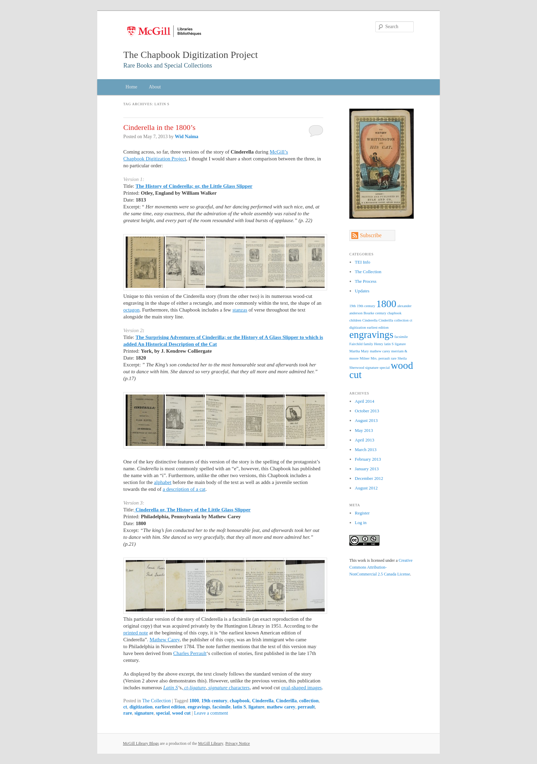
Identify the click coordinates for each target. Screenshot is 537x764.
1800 (194, 700)
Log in (360, 522)
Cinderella (263, 700)
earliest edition (170, 707)
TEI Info (362, 262)
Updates (362, 290)
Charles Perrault (190, 653)
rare (127, 713)
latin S (239, 707)
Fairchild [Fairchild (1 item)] (355, 344)
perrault (306, 707)
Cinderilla (286, 700)
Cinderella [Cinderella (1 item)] (369, 320)
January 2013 (367, 468)
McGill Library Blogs (141, 743)
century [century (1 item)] (380, 313)
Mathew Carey (165, 639)
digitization (141, 707)
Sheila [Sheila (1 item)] (402, 358)
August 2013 (366, 420)
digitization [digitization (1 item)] (357, 327)
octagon (131, 310)
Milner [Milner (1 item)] (365, 358)
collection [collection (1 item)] (401, 320)
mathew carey (281, 707)
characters (228, 687)
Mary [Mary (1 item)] (365, 351)
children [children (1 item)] (355, 320)
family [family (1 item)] (368, 344)
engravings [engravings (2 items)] (371, 334)
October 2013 (367, 410)
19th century (214, 700)
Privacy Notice (237, 743)
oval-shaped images (301, 687)
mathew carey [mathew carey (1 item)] (380, 351)
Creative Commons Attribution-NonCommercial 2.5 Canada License (381, 567)
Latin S (170, 687)
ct (125, 707)
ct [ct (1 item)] (411, 320)
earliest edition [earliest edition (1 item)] (378, 327)
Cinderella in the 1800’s (159, 127)
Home (131, 86)
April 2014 (364, 401)
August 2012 (366, 487)
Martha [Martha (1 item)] (354, 351)
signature (143, 713)
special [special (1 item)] (384, 367)
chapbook (240, 700)
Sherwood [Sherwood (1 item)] (356, 367)
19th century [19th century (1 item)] (366, 306)
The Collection (156, 700)
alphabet (163, 482)
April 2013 (364, 439)
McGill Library (210, 743)
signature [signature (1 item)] (371, 367)
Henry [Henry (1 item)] (378, 344)
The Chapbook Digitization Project (190, 54)
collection (309, 700)
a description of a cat (184, 489)
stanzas (240, 310)
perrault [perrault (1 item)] (384, 358)
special (163, 713)
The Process (365, 281)
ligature (256, 707)
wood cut (181, 713)
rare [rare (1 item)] (394, 358)
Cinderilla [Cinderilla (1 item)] (385, 320)
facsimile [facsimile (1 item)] (401, 337)
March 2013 (365, 449)
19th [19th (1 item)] (352, 306)
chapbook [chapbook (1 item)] (394, 313)
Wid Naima (187, 136)
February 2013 (368, 459)
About (155, 86)
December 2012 (369, 478)
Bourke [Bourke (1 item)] (368, 313)
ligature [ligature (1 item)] (400, 344)
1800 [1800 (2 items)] (386, 303)
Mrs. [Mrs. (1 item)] (374, 358)
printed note (135, 632)
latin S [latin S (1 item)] (389, 344)
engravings (199, 707)
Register (362, 513)
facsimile (221, 707)
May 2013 (364, 430)
